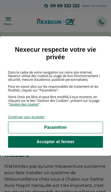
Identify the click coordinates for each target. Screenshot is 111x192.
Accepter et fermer (55, 141)
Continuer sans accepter (26, 117)
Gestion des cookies (23, 104)
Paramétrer (55, 127)
